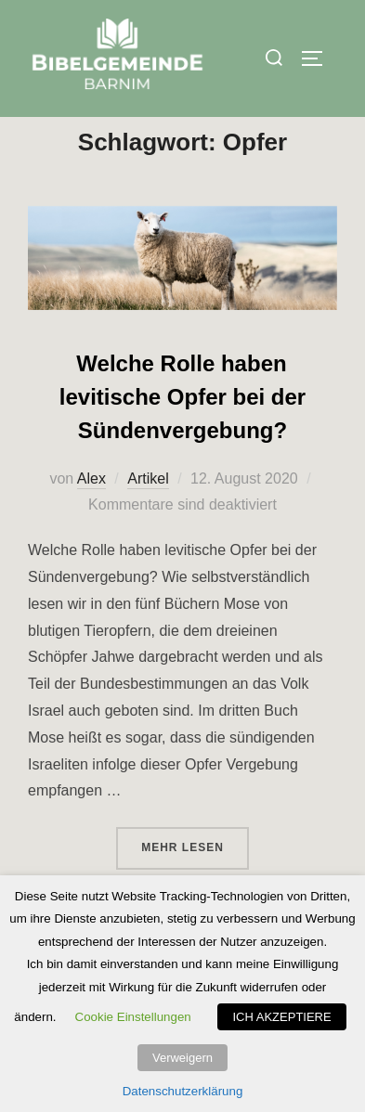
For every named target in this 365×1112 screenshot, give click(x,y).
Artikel (147, 517)
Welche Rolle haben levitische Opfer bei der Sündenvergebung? (182, 436)
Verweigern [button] (182, 1058)
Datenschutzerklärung (183, 1091)
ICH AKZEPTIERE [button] (281, 1017)
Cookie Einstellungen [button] (133, 1017)
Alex (91, 517)
